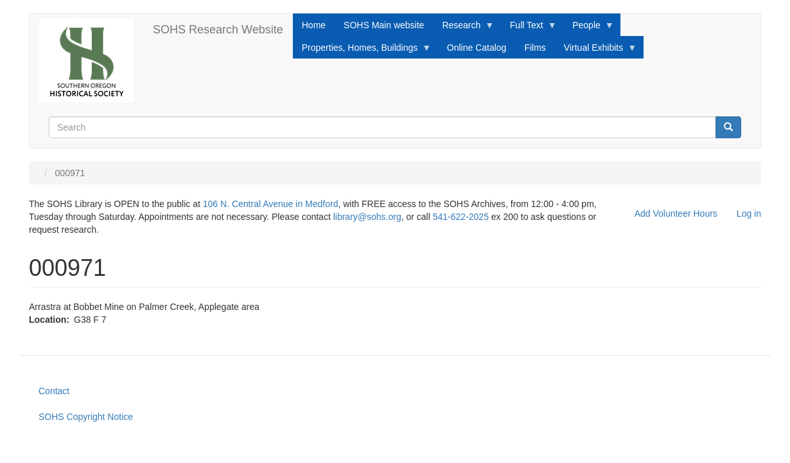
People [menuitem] (588, 28)
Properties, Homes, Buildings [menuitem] (362, 50)
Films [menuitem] (534, 47)
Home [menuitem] (314, 25)
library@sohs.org (367, 217)
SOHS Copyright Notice (86, 417)
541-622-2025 (461, 217)
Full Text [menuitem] (529, 28)
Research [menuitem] (463, 28)
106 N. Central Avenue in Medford (270, 204)
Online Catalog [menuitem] (477, 47)
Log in (749, 213)
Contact (54, 391)
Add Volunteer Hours (676, 213)
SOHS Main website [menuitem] (384, 25)
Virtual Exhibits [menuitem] (595, 50)
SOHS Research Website (218, 29)
